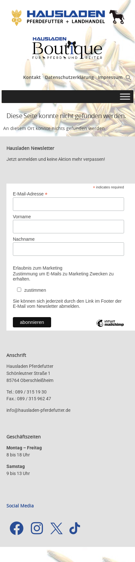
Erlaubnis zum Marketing (37, 268)
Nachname (24, 239)
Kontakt (32, 77)
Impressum (110, 77)
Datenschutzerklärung (69, 77)
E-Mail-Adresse (30, 193)
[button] (128, 78)
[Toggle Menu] (125, 96)
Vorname (22, 216)
